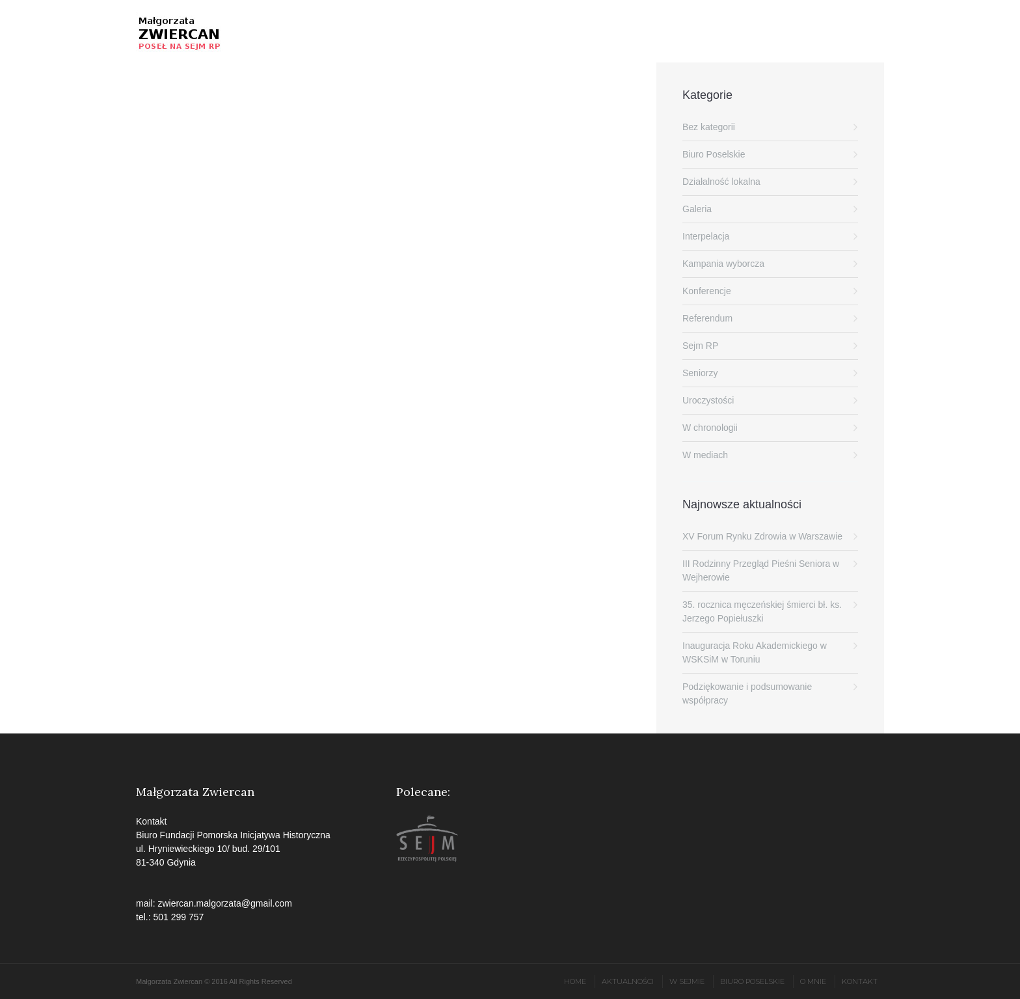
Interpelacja (705, 236)
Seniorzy (700, 373)
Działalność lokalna (721, 181)
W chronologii (710, 427)
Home (575, 981)
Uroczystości (708, 400)
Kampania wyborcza (723, 263)
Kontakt (860, 981)
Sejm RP (700, 345)
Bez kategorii (708, 127)
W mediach (705, 455)
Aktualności (628, 981)
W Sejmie (687, 981)
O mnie (813, 981)
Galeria (697, 209)
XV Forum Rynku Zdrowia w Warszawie (762, 536)
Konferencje (706, 291)
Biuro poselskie (752, 981)
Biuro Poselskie (713, 154)
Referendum (707, 318)
